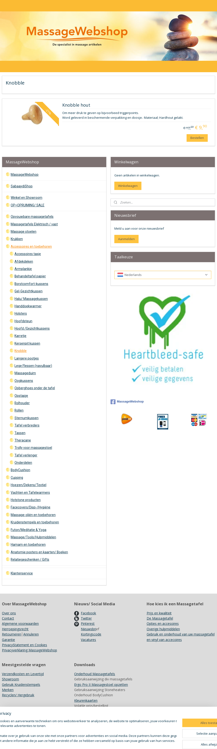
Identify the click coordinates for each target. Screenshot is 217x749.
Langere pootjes (26, 358)
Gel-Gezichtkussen (28, 291)
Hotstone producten (26, 500)
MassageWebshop (25, 174)
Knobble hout (76, 105)
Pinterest (88, 623)
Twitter (86, 618)
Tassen (19, 433)
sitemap (127, 740)
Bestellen (197, 137)
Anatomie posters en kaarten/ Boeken (39, 552)
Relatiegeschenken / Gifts (30, 559)
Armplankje (23, 269)
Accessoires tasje (27, 254)
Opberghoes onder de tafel (34, 388)
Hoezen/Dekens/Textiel (28, 485)
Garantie (8, 639)
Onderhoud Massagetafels (94, 674)
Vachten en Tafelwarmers (30, 492)
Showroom (10, 679)
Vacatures (88, 639)
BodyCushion (20, 470)
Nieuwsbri (88, 629)
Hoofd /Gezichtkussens (32, 328)
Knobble (20, 351)
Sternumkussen (26, 418)
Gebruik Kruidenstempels (21, 684)
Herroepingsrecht (15, 629)
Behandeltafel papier (30, 276)
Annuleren (31, 634)
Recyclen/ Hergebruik (18, 695)
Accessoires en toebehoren (31, 246)
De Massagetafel (160, 618)
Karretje (20, 336)
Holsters (20, 313)
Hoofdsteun (23, 321)
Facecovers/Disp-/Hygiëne (30, 507)
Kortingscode (91, 634)
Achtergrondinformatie (91, 711)
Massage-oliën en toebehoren (33, 515)
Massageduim (25, 373)
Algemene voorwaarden (20, 623)
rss (137, 740)
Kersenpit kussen (27, 343)
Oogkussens (23, 381)
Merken (8, 689)
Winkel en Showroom (26, 197)
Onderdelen (23, 463)
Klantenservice (22, 573)
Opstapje (21, 396)
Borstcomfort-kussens (31, 284)
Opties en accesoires (163, 623)
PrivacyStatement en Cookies (24, 645)
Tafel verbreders (26, 425)
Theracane (22, 440)
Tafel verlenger (25, 455)
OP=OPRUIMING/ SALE (27, 205)
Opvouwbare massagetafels (32, 216)
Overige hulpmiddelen (163, 629)
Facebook (88, 613)
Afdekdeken (23, 261)
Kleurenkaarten (85, 700)
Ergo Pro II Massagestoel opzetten (101, 684)
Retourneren (11, 634)
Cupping (17, 477)
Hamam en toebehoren (28, 544)
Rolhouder (22, 403)
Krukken (17, 239)
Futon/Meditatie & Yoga (28, 530)
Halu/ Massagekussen (31, 299)
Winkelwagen (128, 186)
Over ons (9, 613)
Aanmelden (126, 239)
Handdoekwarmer (28, 306)
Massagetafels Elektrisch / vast (34, 224)
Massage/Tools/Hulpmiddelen (33, 537)
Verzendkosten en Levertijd (23, 674)
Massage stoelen (23, 231)
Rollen (19, 410)
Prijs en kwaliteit (159, 613)
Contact (8, 618)
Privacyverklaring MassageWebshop (29, 650)
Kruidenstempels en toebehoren (35, 522)
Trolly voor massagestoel (33, 448)
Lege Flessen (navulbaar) (33, 366)
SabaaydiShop (22, 186)
